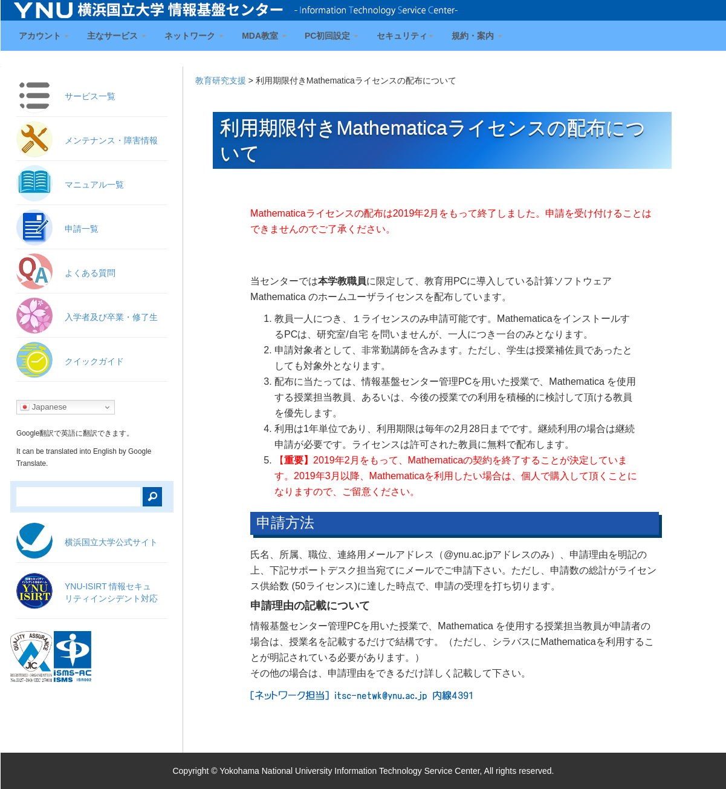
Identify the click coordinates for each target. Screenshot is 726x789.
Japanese (43, 407)
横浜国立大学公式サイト (111, 542)
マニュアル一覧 (94, 184)
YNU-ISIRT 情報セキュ (111, 592)
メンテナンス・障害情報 (111, 140)
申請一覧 (82, 229)
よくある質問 (90, 273)
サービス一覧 (90, 96)
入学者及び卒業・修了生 (111, 317)
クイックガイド (94, 361)
